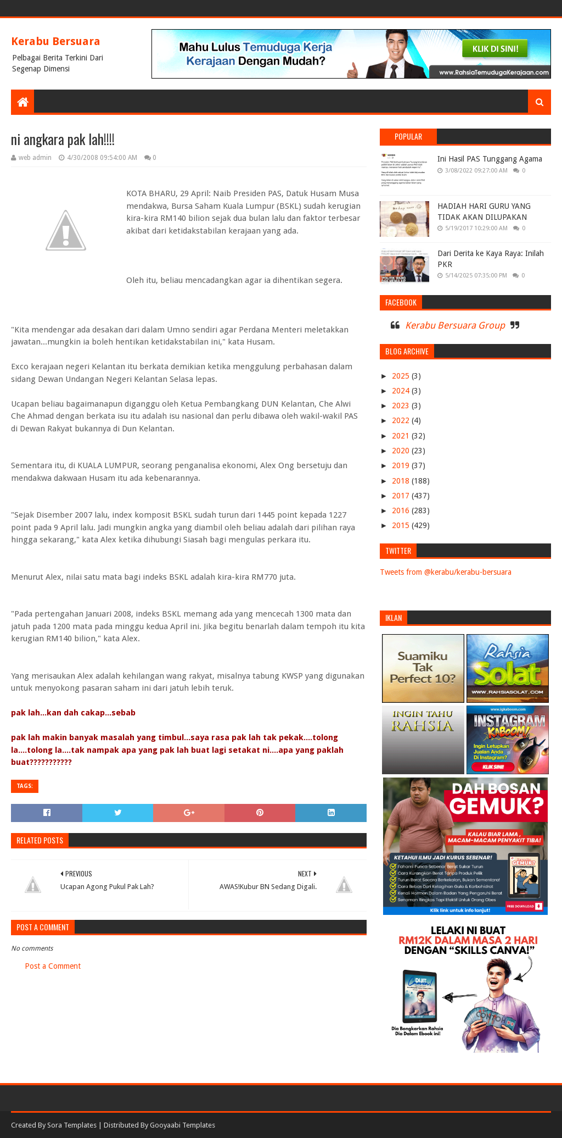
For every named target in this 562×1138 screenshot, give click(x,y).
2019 (402, 465)
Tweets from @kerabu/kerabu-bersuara (446, 572)
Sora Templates (72, 1125)
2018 (402, 480)
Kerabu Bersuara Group (455, 325)
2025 (402, 375)
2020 (402, 450)
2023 (402, 405)
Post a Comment (53, 966)
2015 (402, 525)
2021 (402, 435)
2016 (402, 510)
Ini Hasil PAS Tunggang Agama (489, 158)
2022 (402, 420)
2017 (402, 495)
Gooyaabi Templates (182, 1125)
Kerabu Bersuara (55, 41)
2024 (402, 390)
